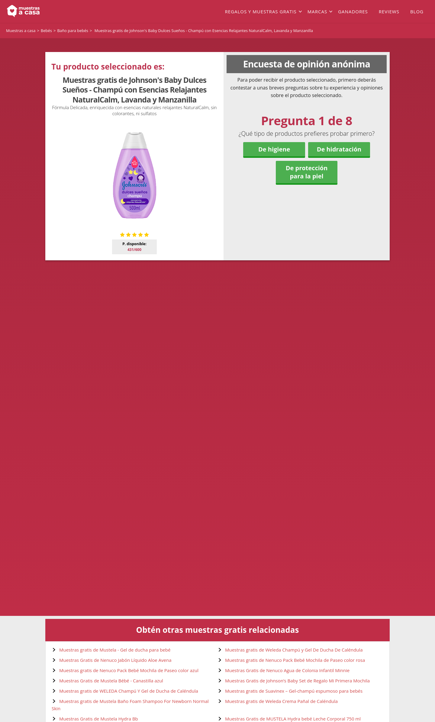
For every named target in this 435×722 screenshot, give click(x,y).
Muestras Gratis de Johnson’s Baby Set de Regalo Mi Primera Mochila (297, 681)
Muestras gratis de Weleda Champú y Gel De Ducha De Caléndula (294, 650)
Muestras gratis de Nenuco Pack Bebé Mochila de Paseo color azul (128, 670)
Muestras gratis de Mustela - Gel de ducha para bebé (114, 650)
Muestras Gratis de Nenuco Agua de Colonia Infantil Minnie (287, 670)
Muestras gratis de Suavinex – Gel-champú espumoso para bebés (293, 691)
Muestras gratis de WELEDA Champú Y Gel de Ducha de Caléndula (128, 691)
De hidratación (339, 149)
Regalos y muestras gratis (260, 11)
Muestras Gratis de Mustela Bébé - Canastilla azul (111, 681)
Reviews (389, 11)
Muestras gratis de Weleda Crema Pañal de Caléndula (281, 701)
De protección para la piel (307, 172)
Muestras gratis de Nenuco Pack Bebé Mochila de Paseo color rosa (295, 660)
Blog (417, 11)
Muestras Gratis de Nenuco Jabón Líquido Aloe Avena (115, 660)
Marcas (317, 11)
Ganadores (353, 11)
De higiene (274, 149)
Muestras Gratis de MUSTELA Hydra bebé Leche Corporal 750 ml (293, 719)
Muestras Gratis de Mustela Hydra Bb (98, 719)
